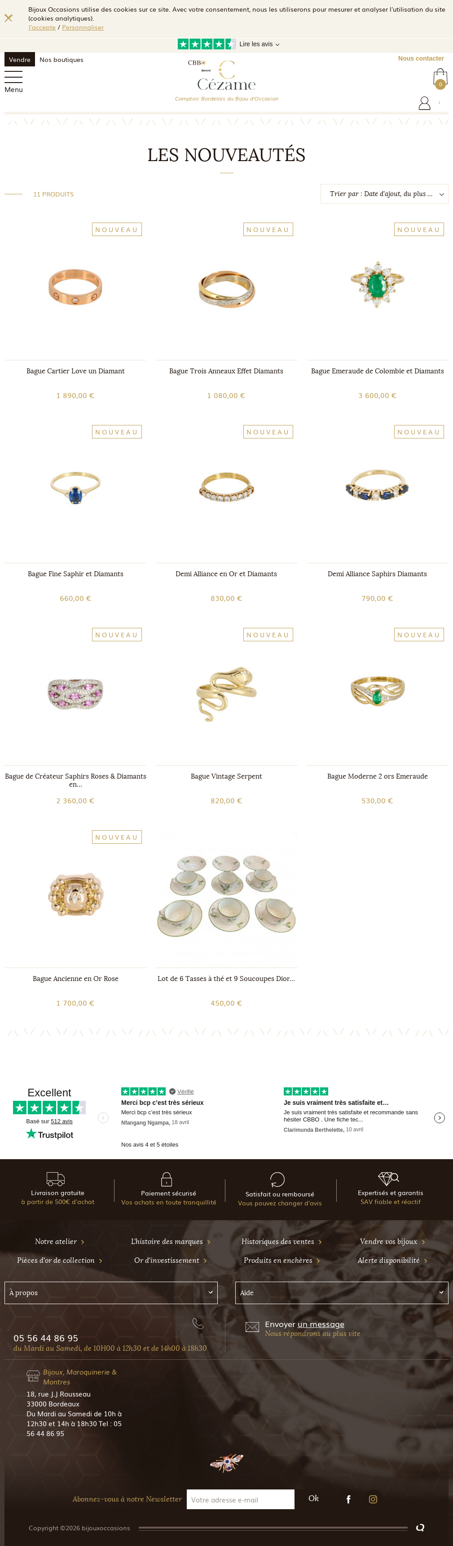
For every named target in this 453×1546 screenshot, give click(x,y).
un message (321, 1323)
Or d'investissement (170, 1260)
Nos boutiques (62, 59)
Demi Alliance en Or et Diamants (226, 574)
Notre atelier (60, 1241)
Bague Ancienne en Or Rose (76, 979)
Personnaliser (83, 26)
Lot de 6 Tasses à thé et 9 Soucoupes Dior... (226, 979)
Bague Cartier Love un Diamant (75, 371)
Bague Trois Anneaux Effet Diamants (226, 371)
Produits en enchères (282, 1260)
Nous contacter (421, 58)
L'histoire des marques (171, 1241)
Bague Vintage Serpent (226, 776)
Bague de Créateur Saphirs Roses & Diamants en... (75, 780)
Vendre (20, 59)
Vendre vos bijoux (393, 1241)
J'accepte (42, 26)
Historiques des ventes (282, 1241)
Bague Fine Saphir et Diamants (75, 574)
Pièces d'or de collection (60, 1260)
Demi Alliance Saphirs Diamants (377, 574)
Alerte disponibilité (393, 1260)
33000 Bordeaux (52, 1403)
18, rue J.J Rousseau (58, 1393)
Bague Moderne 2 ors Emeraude (377, 776)
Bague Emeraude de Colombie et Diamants (377, 371)
